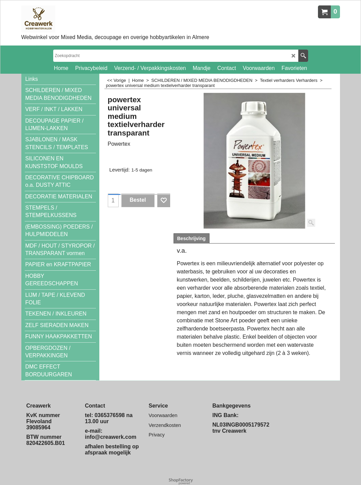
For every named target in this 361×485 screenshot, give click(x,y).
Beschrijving (191, 238)
